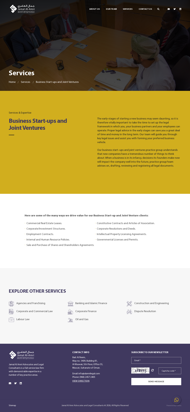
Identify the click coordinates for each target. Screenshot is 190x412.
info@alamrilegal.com (89, 373)
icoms (178, 405)
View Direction (80, 380)
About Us (90, 7)
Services (123, 7)
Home (12, 82)
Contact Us (141, 7)
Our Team (107, 7)
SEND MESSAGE (156, 381)
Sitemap (12, 405)
